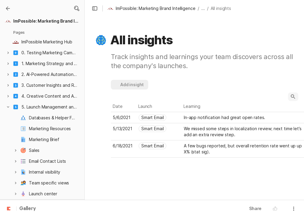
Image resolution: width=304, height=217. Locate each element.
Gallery (27, 208)
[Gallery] (8, 8)
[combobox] (159, 118)
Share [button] (255, 208)
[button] (76, 8)
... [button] (203, 8)
